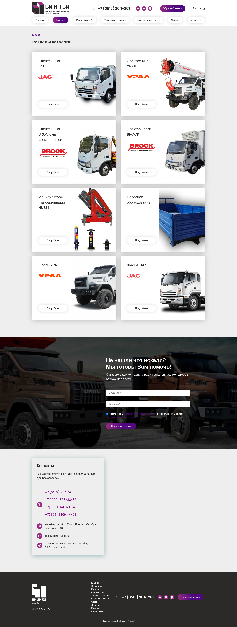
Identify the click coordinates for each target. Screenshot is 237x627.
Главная (40, 20)
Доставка (95, 605)
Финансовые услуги (148, 20)
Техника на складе (115, 20)
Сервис (175, 20)
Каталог (60, 20)
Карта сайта (97, 611)
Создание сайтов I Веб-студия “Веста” (118, 621)
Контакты (196, 20)
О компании (97, 586)
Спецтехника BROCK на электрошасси (50, 134)
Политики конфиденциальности (121, 417)
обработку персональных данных (139, 413)
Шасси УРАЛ (49, 265)
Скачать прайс (84, 20)
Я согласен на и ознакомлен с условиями (144, 415)
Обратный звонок (172, 8)
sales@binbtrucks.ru (57, 536)
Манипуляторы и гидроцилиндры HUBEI (52, 202)
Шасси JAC (136, 265)
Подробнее (53, 104)
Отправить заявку (121, 426)
